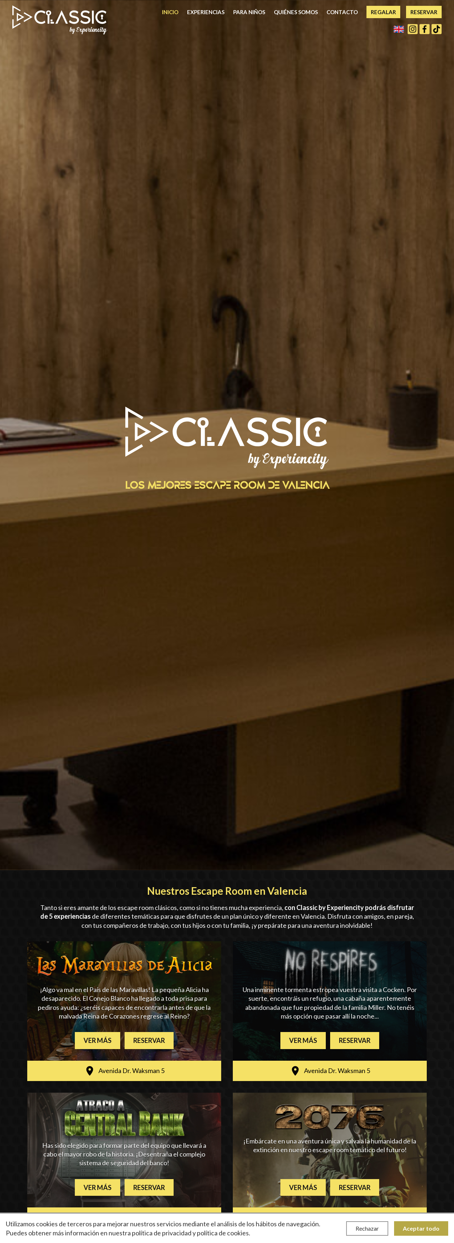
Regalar (383, 12)
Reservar (423, 12)
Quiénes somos (296, 12)
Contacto (342, 12)
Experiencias (205, 12)
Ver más (98, 1040)
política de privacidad (161, 1233)
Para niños (249, 12)
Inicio (170, 12)
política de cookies (223, 1233)
